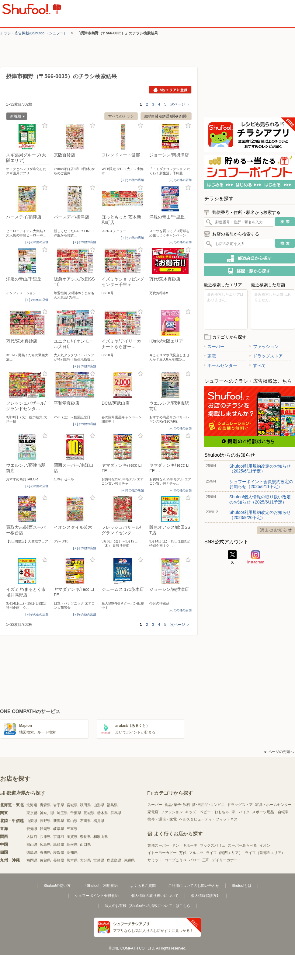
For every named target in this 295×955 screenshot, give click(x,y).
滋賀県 (72, 837)
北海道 (31, 805)
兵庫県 (45, 837)
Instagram (255, 557)
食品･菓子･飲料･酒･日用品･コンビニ (195, 805)
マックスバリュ (212, 845)
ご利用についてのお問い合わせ (193, 886)
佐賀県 (45, 860)
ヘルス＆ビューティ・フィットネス (208, 819)
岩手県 (58, 805)
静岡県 (45, 829)
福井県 (98, 821)
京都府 (58, 837)
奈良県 (85, 837)
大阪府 (31, 837)
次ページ (180, 104)
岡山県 (31, 844)
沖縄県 (129, 860)
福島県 (112, 805)
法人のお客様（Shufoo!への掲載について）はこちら (147, 906)
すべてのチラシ (121, 116)
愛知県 (31, 829)
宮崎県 (98, 860)
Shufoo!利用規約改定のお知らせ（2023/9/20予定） (260, 515)
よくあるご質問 (143, 886)
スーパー (214, 346)
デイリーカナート (226, 860)
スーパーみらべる (242, 845)
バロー (194, 860)
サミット (155, 860)
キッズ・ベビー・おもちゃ (207, 812)
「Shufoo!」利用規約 (100, 886)
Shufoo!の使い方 (57, 886)
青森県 (45, 805)
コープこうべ (175, 860)
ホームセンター (220, 365)
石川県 (85, 821)
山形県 (98, 805)
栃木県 (102, 813)
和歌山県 (100, 837)
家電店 (153, 812)
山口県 (85, 844)
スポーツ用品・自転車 (270, 812)
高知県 (72, 852)
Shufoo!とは (242, 886)
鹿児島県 (114, 860)
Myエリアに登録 (170, 90)
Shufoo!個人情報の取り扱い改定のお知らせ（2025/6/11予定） (260, 499)
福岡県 (31, 860)
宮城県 (72, 805)
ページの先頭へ (279, 752)
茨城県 (89, 813)
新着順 (15, 117)
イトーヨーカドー (162, 853)
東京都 (31, 813)
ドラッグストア (266, 356)
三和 (206, 860)
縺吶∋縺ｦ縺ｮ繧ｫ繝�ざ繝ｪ (166, 116)
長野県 (45, 821)
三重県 (72, 829)
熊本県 (72, 860)
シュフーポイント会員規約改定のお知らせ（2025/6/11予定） (261, 484)
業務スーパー (158, 845)
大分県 (85, 860)
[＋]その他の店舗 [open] (132, 180)
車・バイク (240, 812)
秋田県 (85, 805)
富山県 (72, 821)
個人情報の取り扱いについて (155, 896)
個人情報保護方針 (205, 896)
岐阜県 (58, 829)
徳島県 (31, 852)
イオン (264, 845)
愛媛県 (58, 852)
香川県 (45, 852)
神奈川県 (47, 813)
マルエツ (196, 853)
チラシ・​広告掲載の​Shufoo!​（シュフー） (33, 33)
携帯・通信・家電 (162, 819)
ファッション (264, 346)
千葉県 (75, 813)
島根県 (72, 844)
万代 (182, 853)
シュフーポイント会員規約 (97, 896)
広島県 (45, 844)
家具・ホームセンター (273, 805)
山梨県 (31, 821)
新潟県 (58, 821)
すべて (257, 365)
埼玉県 (62, 813)
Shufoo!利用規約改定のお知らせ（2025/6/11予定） (260, 468)
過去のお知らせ (276, 530)
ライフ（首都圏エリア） (265, 853)
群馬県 (115, 813)
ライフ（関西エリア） (224, 853)
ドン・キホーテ (184, 845)
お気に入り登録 (45, 125)
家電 (210, 356)
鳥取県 (58, 844)
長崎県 (58, 860)
